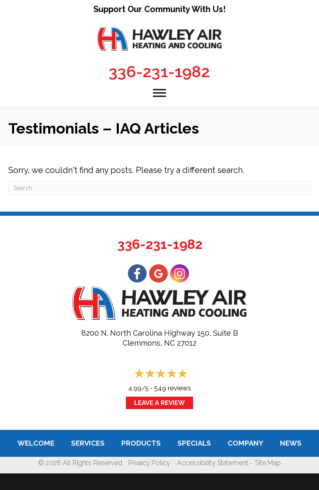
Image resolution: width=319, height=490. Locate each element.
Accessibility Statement (212, 463)
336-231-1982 (159, 71)
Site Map (268, 463)
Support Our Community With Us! (159, 9)
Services (88, 443)
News (291, 443)
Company (245, 443)
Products (141, 443)
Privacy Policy (149, 463)
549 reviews (172, 388)
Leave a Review (159, 403)
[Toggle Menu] (159, 93)
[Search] (159, 188)
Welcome (35, 443)
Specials (194, 443)
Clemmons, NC (149, 343)
